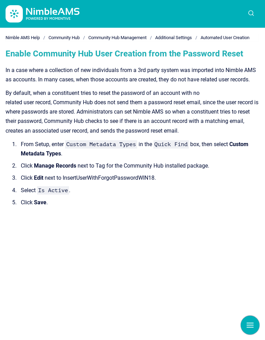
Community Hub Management (117, 37)
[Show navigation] (250, 325)
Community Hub (64, 37)
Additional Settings (173, 37)
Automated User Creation (225, 37)
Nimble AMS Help (23, 37)
